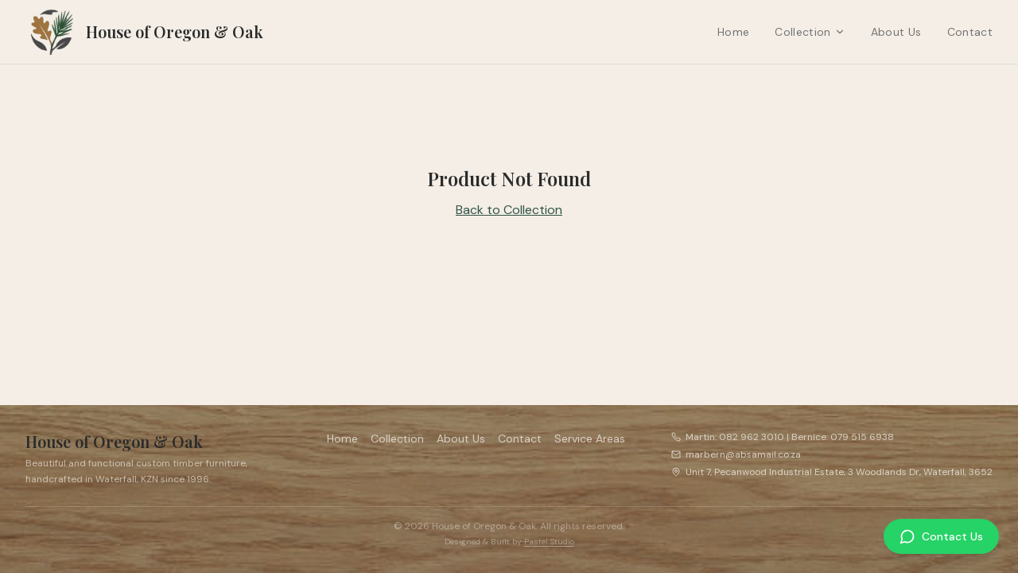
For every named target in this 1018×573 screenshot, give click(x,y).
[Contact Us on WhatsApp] (941, 536)
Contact (970, 32)
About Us (896, 32)
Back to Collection (509, 209)
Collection (810, 32)
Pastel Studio (549, 541)
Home (733, 32)
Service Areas (589, 438)
